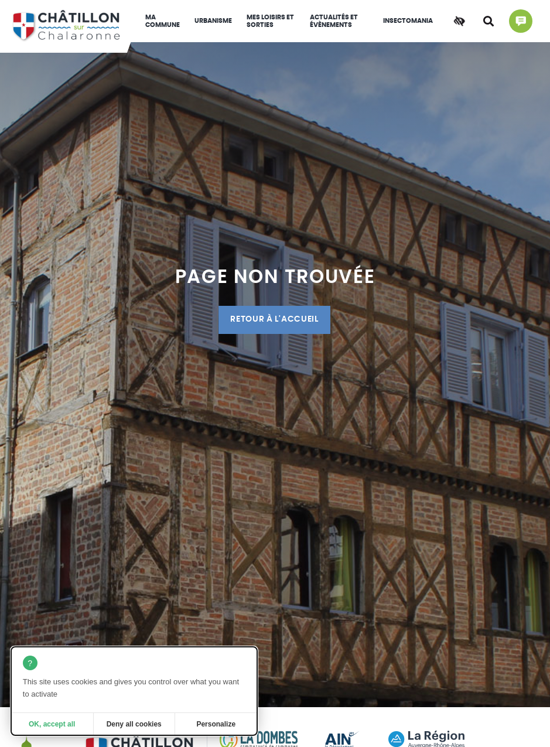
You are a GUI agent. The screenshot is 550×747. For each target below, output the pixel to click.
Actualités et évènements (334, 21)
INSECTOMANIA (408, 21)
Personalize (215, 724)
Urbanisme (213, 21)
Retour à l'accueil (274, 319)
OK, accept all (52, 724)
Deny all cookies (134, 724)
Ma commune (162, 21)
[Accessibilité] (459, 21)
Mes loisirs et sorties (270, 21)
